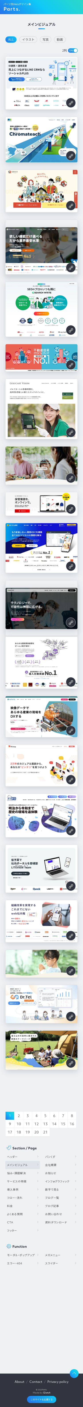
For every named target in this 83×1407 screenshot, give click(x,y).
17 (10, 1132)
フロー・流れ (15, 1198)
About (19, 1381)
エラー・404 (14, 1263)
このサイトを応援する (42, 1399)
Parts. (12, 9)
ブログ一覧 (52, 1198)
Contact (35, 1381)
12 (36, 1123)
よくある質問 (15, 1214)
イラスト (28, 39)
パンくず (50, 1157)
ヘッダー (12, 1157)
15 (63, 1123)
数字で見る (52, 1189)
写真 (45, 39)
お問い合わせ (53, 1214)
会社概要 (51, 1165)
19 (27, 1132)
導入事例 (13, 1189)
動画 (60, 39)
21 (45, 1132)
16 (72, 1123)
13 (45, 1123)
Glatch (46, 1392)
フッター (12, 1230)
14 (54, 1123)
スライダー (51, 1263)
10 (19, 1123)
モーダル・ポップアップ (21, 1255)
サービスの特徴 (17, 1181)
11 (27, 1123)
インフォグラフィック (57, 1181)
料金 (10, 1206)
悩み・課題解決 (16, 1173)
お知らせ (50, 1173)
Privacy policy (58, 1381)
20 (36, 1132)
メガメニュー (53, 1255)
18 (19, 1132)
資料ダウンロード (56, 1222)
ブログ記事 (52, 1206)
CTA (10, 1222)
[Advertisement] (41, 1317)
